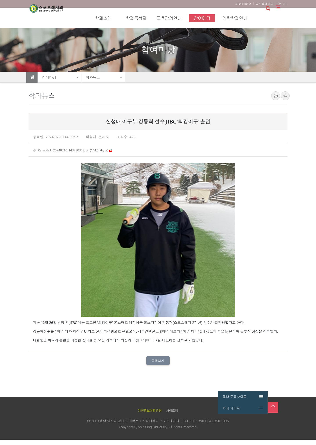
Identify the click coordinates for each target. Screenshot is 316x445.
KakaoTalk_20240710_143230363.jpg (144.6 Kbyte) (71, 155)
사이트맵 (287, 18)
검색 (277, 18)
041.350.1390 (193, 426)
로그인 (282, 4)
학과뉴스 (93, 77)
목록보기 (158, 365)
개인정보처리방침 (150, 416)
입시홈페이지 (264, 4)
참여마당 (49, 77)
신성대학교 (243, 4)
